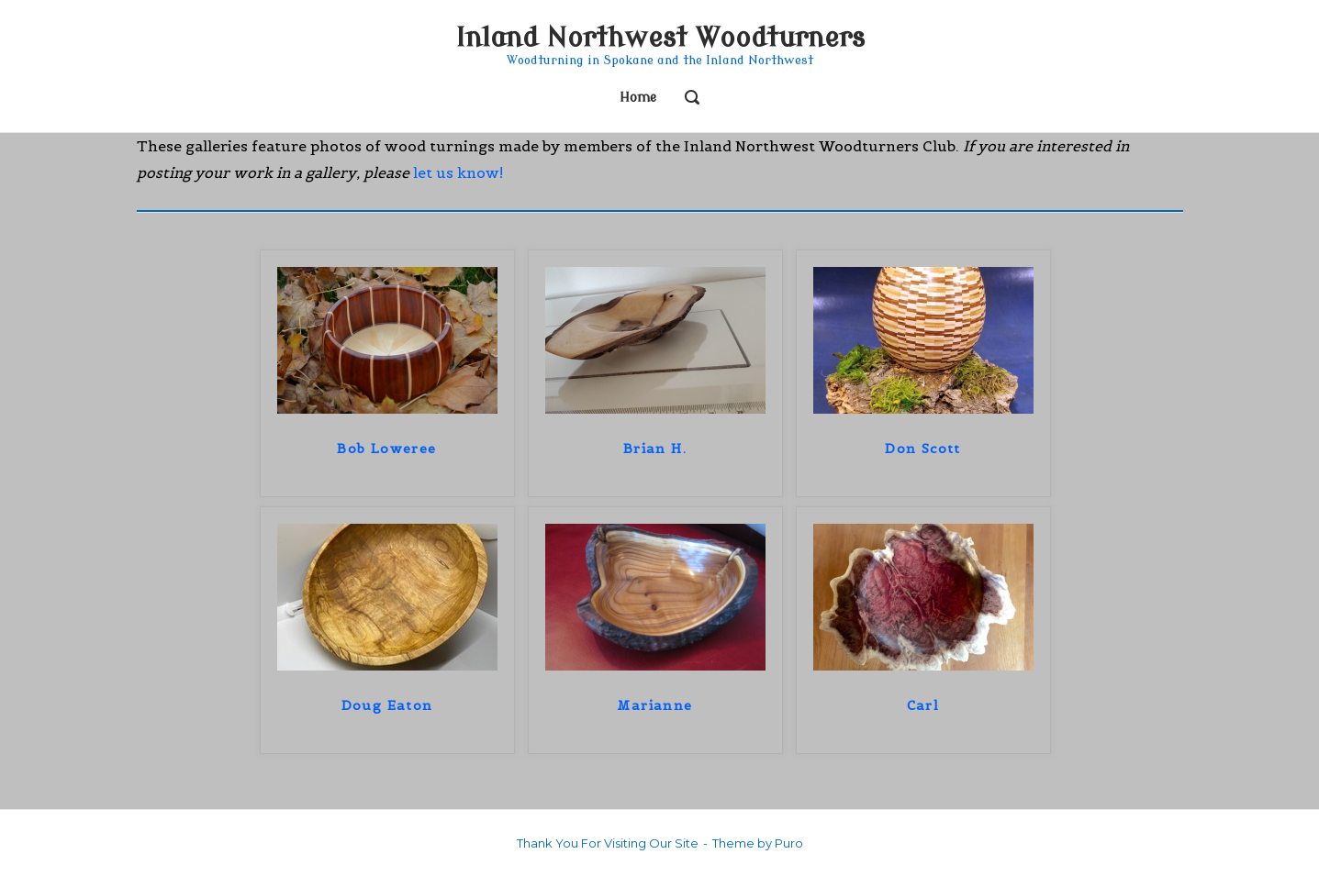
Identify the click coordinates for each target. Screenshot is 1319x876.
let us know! (458, 172)
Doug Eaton (387, 705)
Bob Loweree (386, 448)
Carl (923, 705)
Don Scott (923, 448)
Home (638, 98)
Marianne (654, 705)
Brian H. (655, 448)
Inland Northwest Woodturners (660, 38)
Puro (789, 843)
